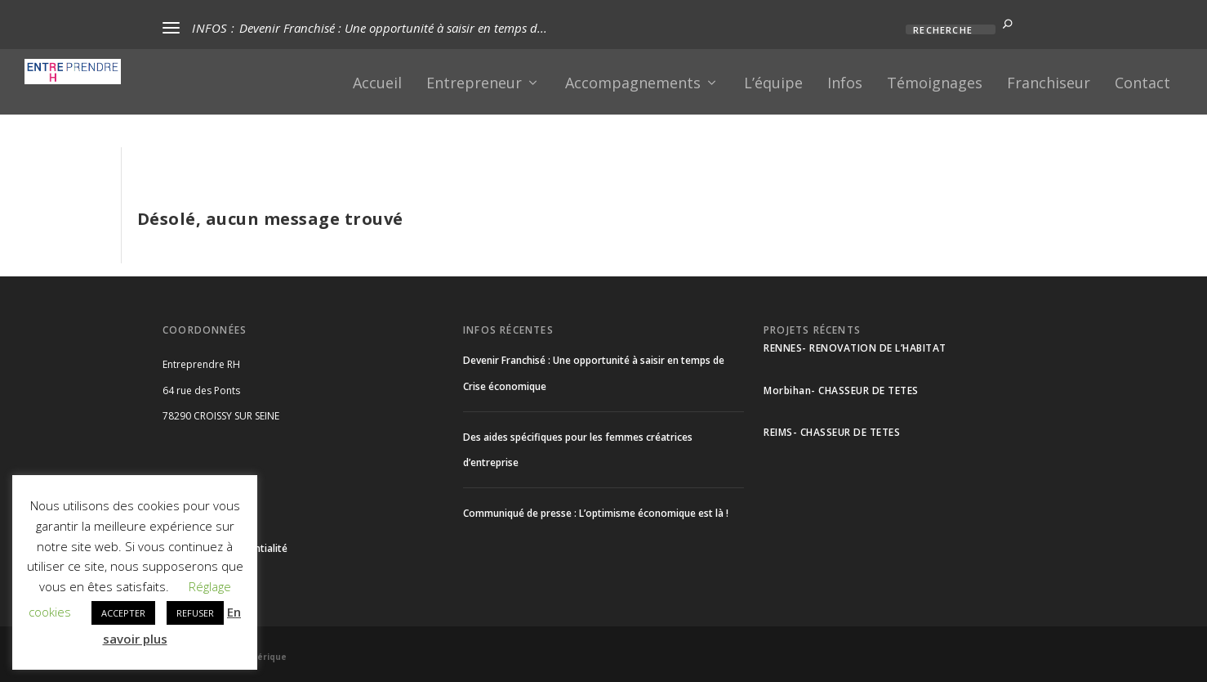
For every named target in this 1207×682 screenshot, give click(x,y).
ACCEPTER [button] (123, 613)
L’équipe (773, 84)
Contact (1142, 84)
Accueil (377, 84)
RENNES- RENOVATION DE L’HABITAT (855, 348)
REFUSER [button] (195, 613)
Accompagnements (633, 84)
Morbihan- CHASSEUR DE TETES (841, 390)
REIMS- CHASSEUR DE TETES (832, 432)
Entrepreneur (474, 84)
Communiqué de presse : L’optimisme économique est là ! (595, 513)
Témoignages (934, 84)
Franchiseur (1048, 84)
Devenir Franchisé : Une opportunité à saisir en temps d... (393, 28)
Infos (844, 84)
